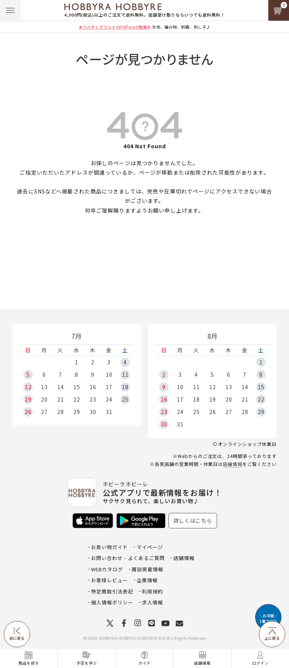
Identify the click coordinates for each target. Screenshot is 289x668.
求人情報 (152, 602)
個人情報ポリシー (112, 602)
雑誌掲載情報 (147, 569)
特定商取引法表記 (112, 591)
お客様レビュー (109, 580)
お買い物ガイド (109, 547)
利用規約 (152, 591)
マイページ (150, 547)
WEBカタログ (107, 569)
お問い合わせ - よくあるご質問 (128, 557)
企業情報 (147, 580)
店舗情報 (232, 464)
